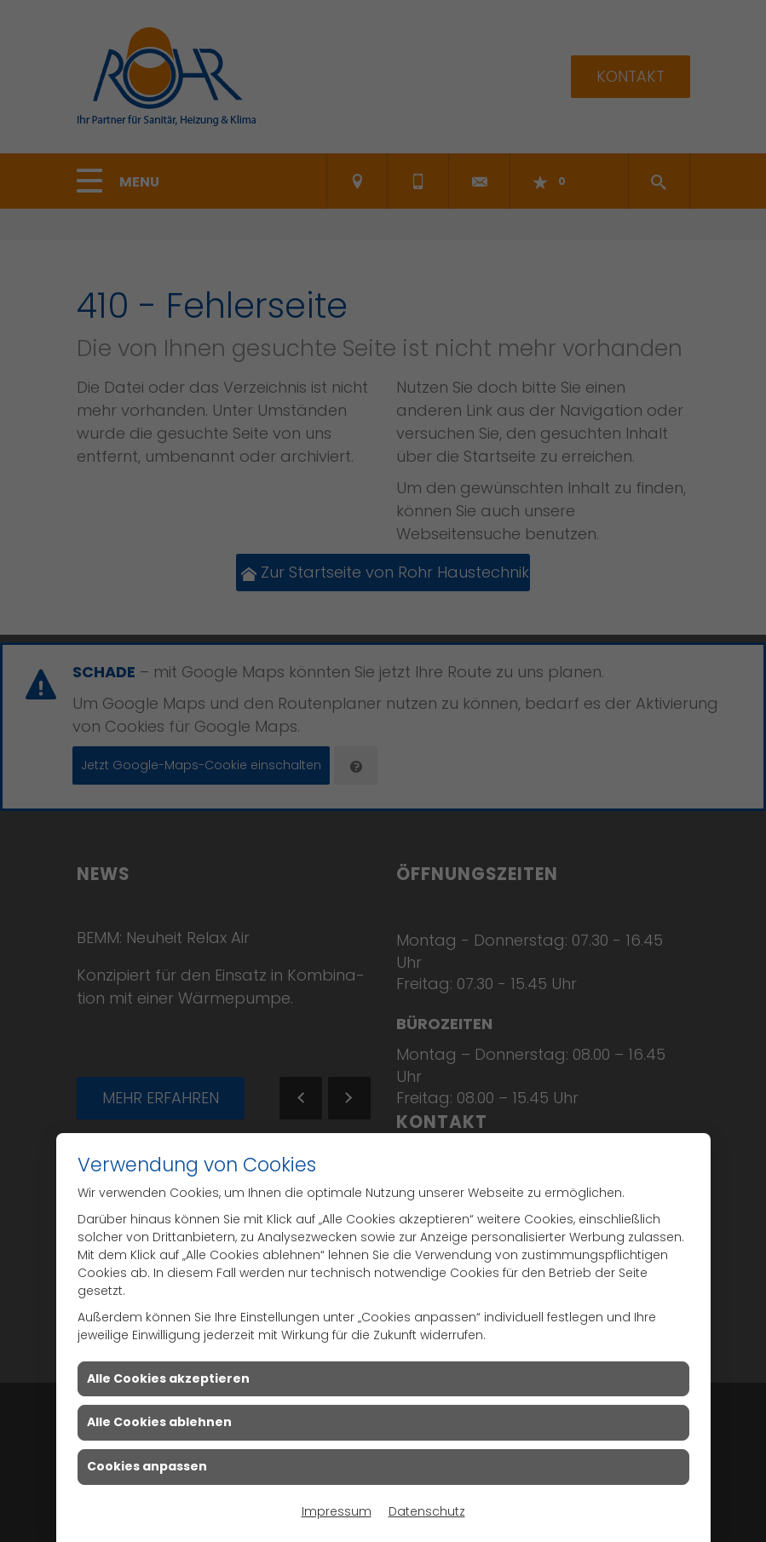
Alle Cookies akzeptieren (168, 1378)
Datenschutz (427, 1511)
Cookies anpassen (147, 1466)
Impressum (336, 1511)
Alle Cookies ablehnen (159, 1421)
